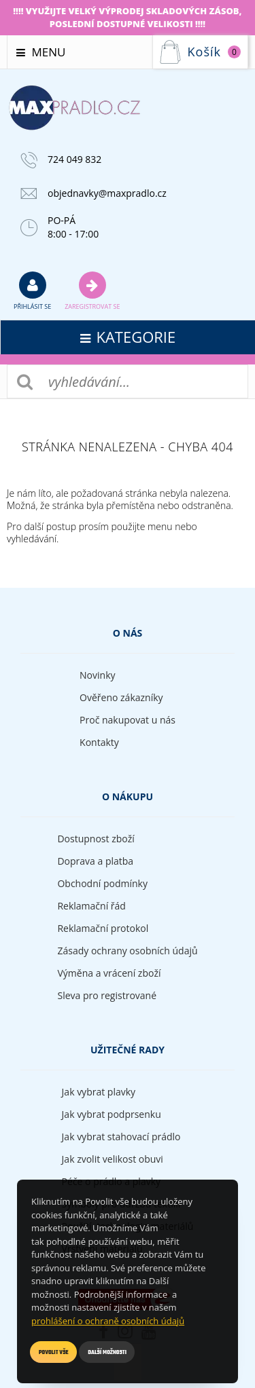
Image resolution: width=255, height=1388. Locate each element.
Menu (40, 52)
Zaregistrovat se (92, 290)
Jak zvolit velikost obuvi (112, 1158)
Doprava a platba (95, 861)
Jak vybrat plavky (98, 1091)
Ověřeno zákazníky (121, 697)
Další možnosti (107, 1352)
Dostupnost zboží (95, 838)
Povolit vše (54, 1352)
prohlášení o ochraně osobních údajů (107, 1321)
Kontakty (99, 742)
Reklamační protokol (102, 928)
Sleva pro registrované (106, 995)
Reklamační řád (91, 905)
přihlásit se (32, 290)
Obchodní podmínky (102, 883)
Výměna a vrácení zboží (108, 973)
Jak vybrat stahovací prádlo (121, 1136)
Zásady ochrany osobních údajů (127, 950)
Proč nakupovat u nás (127, 719)
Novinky (97, 675)
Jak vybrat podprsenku (111, 1114)
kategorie (128, 336)
